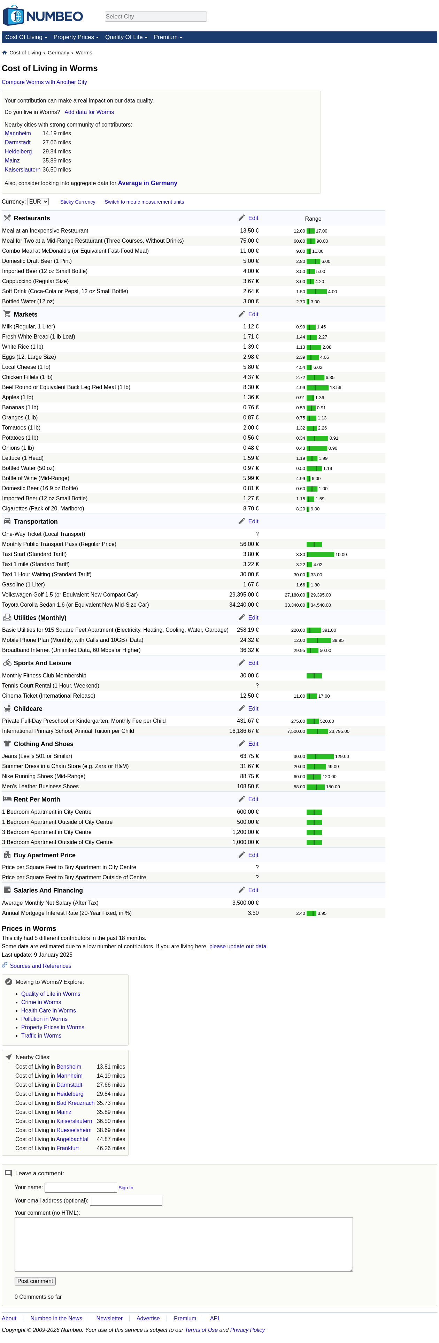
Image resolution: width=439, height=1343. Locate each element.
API (214, 1318)
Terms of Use (201, 1330)
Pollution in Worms (44, 1019)
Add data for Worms (89, 112)
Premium (166, 37)
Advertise (148, 1318)
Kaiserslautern (22, 170)
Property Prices (74, 37)
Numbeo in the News (56, 1318)
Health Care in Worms (48, 1011)
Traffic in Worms (41, 1036)
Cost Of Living (24, 37)
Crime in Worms (41, 1002)
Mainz (12, 161)
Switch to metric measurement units (144, 202)
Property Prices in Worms (52, 1027)
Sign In (125, 1187)
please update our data (238, 946)
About (9, 1318)
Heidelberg (18, 151)
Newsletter (110, 1318)
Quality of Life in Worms (50, 994)
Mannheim (18, 133)
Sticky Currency (77, 202)
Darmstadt (18, 142)
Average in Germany (147, 183)
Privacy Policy (247, 1330)
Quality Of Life (124, 37)
